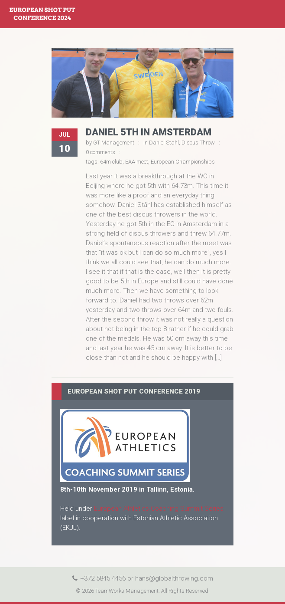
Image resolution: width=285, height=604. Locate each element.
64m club (111, 161)
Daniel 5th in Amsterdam (148, 132)
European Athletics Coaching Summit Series (158, 508)
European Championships (183, 161)
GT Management (113, 142)
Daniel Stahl (164, 142)
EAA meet (136, 161)
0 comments (100, 152)
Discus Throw (198, 142)
